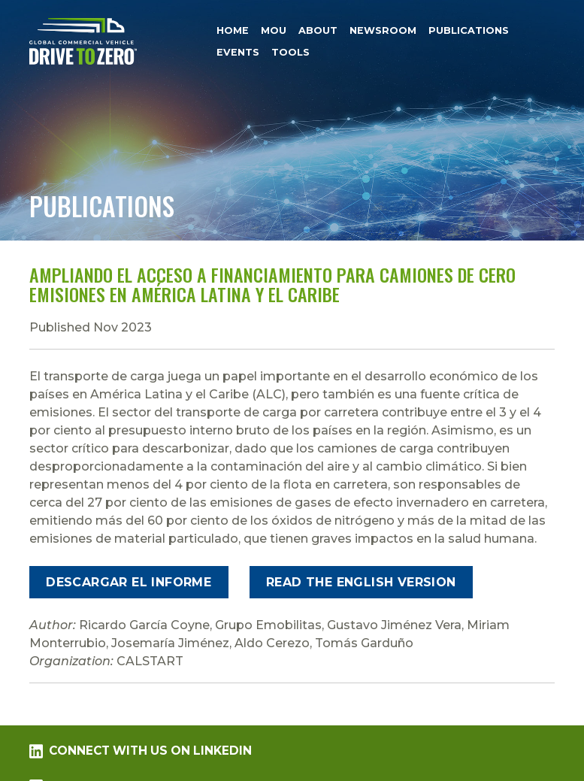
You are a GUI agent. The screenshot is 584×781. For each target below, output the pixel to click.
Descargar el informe (128, 582)
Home (232, 30)
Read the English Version (361, 582)
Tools (290, 52)
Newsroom (382, 30)
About (317, 30)
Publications (468, 30)
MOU (273, 30)
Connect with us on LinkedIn (140, 750)
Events (237, 52)
